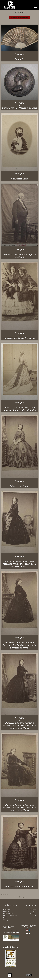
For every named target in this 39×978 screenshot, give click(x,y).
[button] (35, 2)
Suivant (22, 897)
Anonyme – (19, 57)
